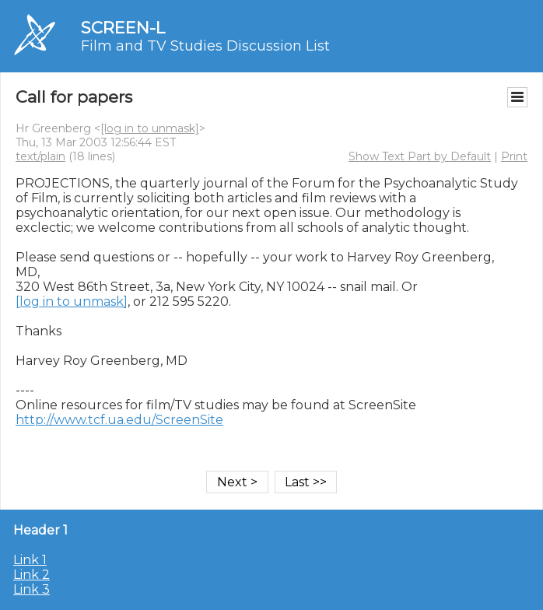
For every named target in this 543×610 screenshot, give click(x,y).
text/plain (40, 156)
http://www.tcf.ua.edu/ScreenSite (119, 419)
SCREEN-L (123, 27)
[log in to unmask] (149, 128)
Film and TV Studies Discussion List (205, 45)
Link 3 (31, 589)
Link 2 (31, 574)
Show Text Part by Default (420, 156)
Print (514, 156)
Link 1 (30, 559)
